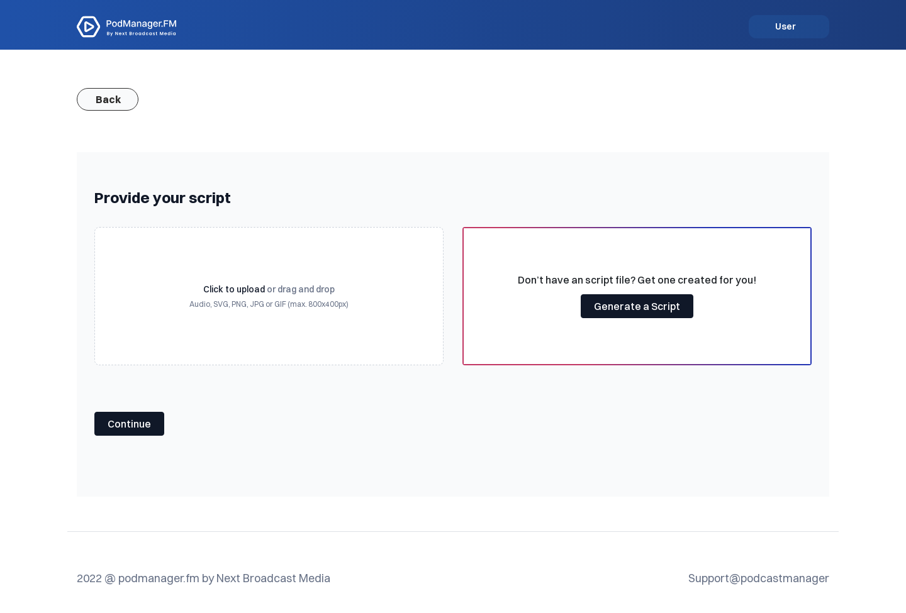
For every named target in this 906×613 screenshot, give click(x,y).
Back (108, 99)
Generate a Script (637, 306)
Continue (129, 423)
